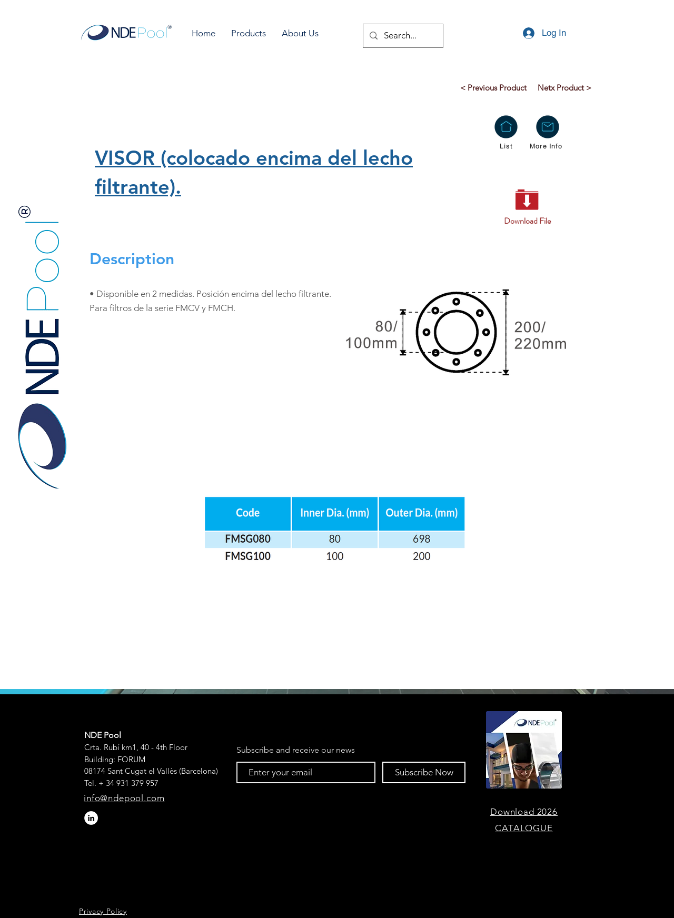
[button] (248, 33)
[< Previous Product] (493, 87)
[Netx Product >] (564, 87)
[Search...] (402, 35)
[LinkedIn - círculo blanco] (91, 818)
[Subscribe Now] (423, 772)
